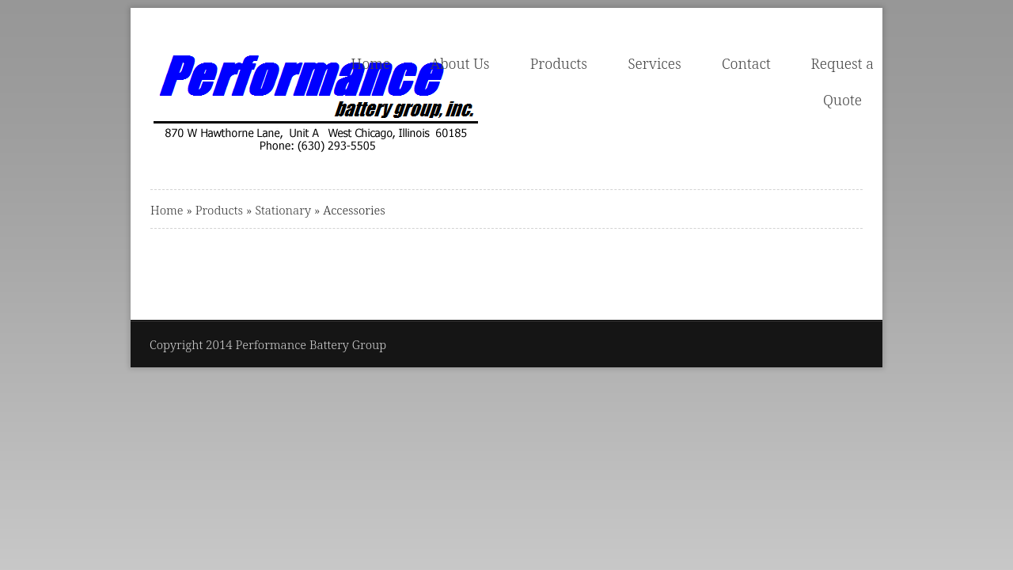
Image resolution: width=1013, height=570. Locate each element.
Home (370, 63)
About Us (460, 63)
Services (654, 63)
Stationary (283, 210)
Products (558, 63)
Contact (746, 63)
